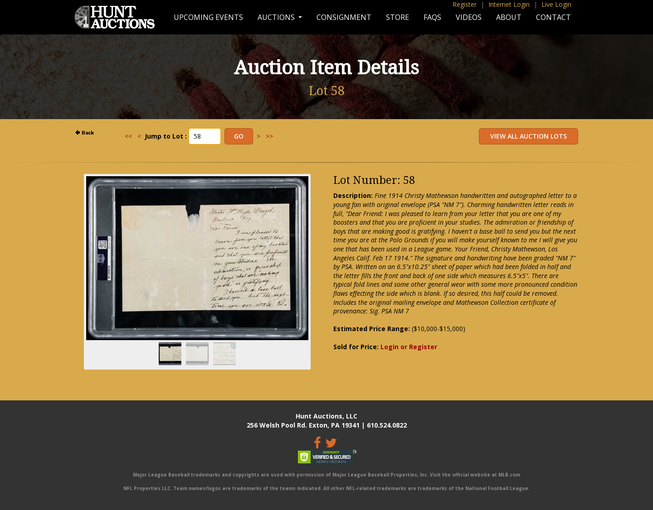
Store (397, 17)
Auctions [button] (277, 17)
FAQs (432, 17)
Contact (553, 17)
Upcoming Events (208, 17)
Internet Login (509, 4)
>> (269, 136)
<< (128, 136)
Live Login (556, 4)
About (508, 17)
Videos (469, 17)
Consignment (344, 17)
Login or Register (408, 346)
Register (465, 4)
